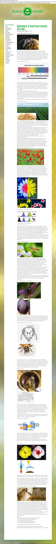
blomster (24, 526)
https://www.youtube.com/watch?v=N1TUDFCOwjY (36, 99)
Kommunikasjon (21, 527)
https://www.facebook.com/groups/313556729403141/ (29, 59)
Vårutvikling (9, 55)
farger (29, 526)
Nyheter (8, 40)
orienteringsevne (29, 527)
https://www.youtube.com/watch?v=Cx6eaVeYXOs (33, 136)
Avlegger (8, 28)
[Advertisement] (9, 82)
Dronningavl (9, 34)
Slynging (8, 44)
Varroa (7, 56)
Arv (6, 26)
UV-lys (44, 527)
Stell (7, 45)
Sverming (8, 48)
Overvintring (9, 42)
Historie (8, 39)
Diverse (30, 31)
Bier (21, 526)
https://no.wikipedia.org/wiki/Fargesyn (26, 521)
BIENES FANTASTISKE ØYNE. (32, 28)
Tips (6, 50)
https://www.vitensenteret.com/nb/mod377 (27, 519)
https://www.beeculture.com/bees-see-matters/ (28, 517)
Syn (41, 527)
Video (7, 58)
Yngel (7, 63)
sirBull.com (48, 543)
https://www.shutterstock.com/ (24, 520)
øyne (47, 527)
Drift (7, 31)
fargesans (34, 526)
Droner (7, 33)
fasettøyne (40, 526)
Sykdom (7, 47)
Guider (7, 37)
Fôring (7, 36)
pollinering (37, 527)
